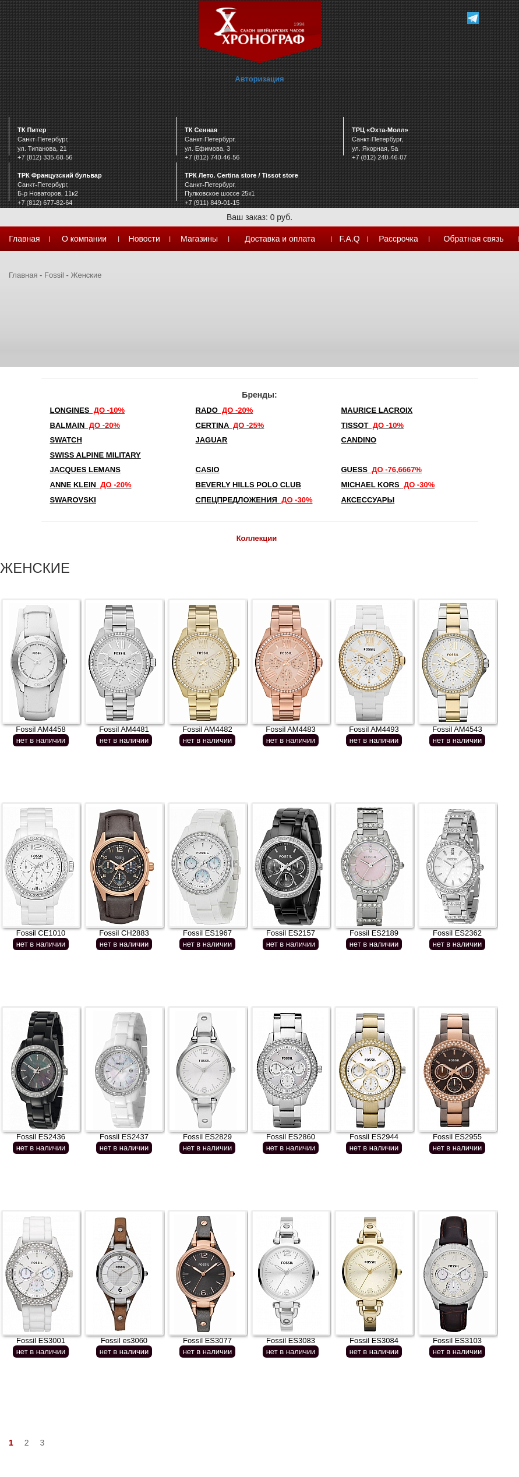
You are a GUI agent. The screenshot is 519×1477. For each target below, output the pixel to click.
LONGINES (87, 410)
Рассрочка (398, 238)
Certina (230, 425)
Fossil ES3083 (290, 1340)
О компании (84, 238)
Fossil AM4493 (373, 729)
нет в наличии (41, 740)
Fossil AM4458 (40, 729)
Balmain (85, 425)
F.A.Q (350, 238)
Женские (86, 275)
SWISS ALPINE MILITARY (95, 455)
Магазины (199, 238)
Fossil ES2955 (457, 1136)
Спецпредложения (254, 499)
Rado (224, 410)
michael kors (388, 484)
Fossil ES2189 (373, 933)
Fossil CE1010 (41, 933)
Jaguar (212, 439)
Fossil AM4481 (124, 729)
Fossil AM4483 (290, 729)
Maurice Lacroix (377, 410)
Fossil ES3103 (457, 1340)
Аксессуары (368, 499)
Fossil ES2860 (290, 1136)
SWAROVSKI (73, 499)
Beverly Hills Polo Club (248, 484)
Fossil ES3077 (207, 1340)
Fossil (54, 275)
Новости (144, 238)
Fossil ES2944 (373, 1136)
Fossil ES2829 (207, 1136)
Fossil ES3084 (373, 1340)
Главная (24, 238)
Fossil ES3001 (40, 1340)
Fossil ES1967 (207, 933)
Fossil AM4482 (207, 729)
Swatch (66, 439)
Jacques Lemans (85, 469)
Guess (381, 469)
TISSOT (372, 425)
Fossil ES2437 (124, 1136)
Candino (359, 439)
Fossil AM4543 (457, 729)
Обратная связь (474, 238)
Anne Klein (91, 484)
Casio (208, 469)
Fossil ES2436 (40, 1136)
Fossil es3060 (124, 1340)
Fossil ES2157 (290, 933)
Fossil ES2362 (457, 933)
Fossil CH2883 (124, 933)
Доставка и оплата (280, 238)
